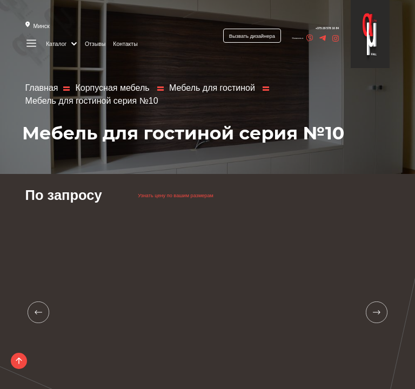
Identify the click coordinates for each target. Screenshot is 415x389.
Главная (41, 88)
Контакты (127, 43)
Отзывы (96, 43)
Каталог (62, 43)
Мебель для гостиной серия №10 (91, 101)
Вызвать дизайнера (233, 36)
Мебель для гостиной (213, 88)
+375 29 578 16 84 (311, 28)
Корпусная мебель (113, 88)
